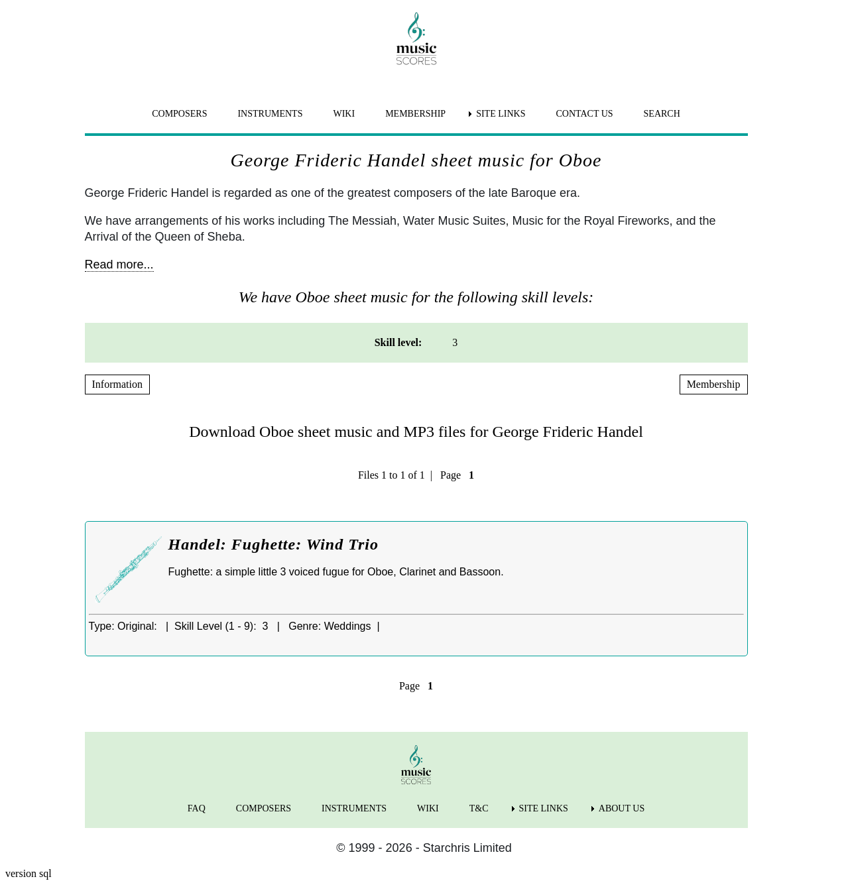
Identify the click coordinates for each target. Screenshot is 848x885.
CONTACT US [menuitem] (584, 114)
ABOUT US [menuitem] (621, 808)
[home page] (416, 38)
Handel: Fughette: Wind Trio (273, 544)
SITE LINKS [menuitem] (500, 114)
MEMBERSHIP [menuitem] (415, 114)
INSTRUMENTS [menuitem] (269, 114)
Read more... (119, 264)
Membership (714, 384)
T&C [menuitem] (479, 808)
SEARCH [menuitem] (662, 114)
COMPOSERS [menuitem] (179, 114)
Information (117, 384)
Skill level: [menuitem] (398, 342)
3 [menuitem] (454, 342)
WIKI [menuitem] (344, 114)
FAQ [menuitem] (197, 808)
